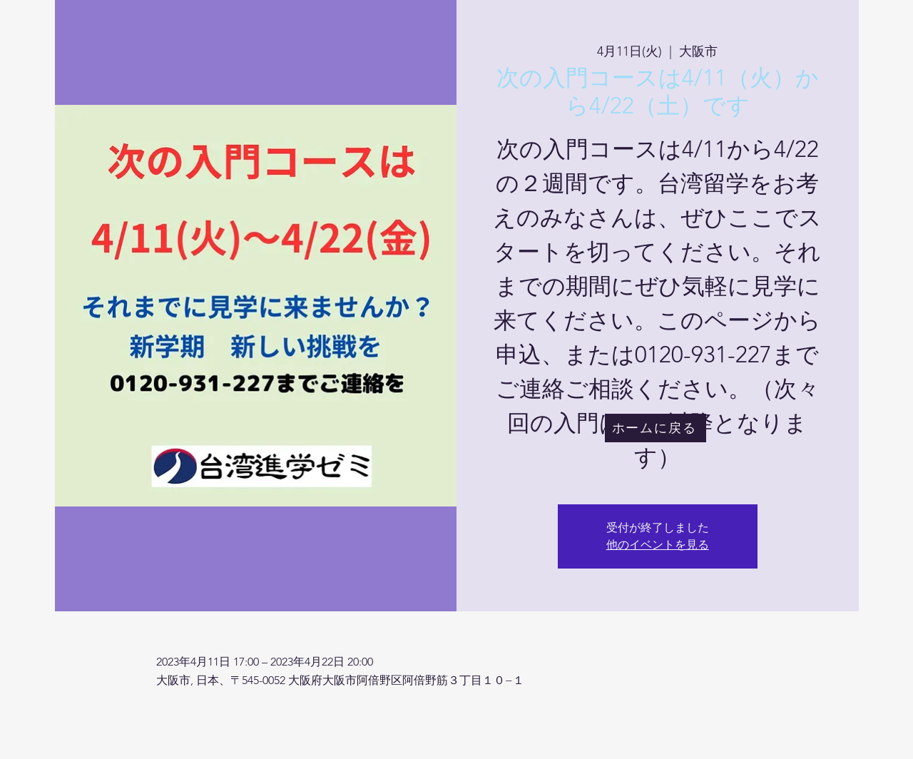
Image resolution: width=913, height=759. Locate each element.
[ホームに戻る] (655, 428)
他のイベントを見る (657, 544)
